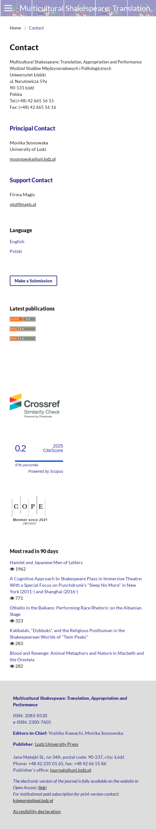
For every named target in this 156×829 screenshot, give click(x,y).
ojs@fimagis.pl (23, 204)
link (42, 787)
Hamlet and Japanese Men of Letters (46, 562)
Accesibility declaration (37, 811)
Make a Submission (33, 280)
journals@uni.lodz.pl (70, 770)
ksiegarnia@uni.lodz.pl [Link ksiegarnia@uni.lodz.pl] (33, 800)
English (17, 241)
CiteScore (53, 448)
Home (15, 27)
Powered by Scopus (45, 471)
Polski (16, 251)
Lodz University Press (56, 744)
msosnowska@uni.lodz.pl (33, 159)
